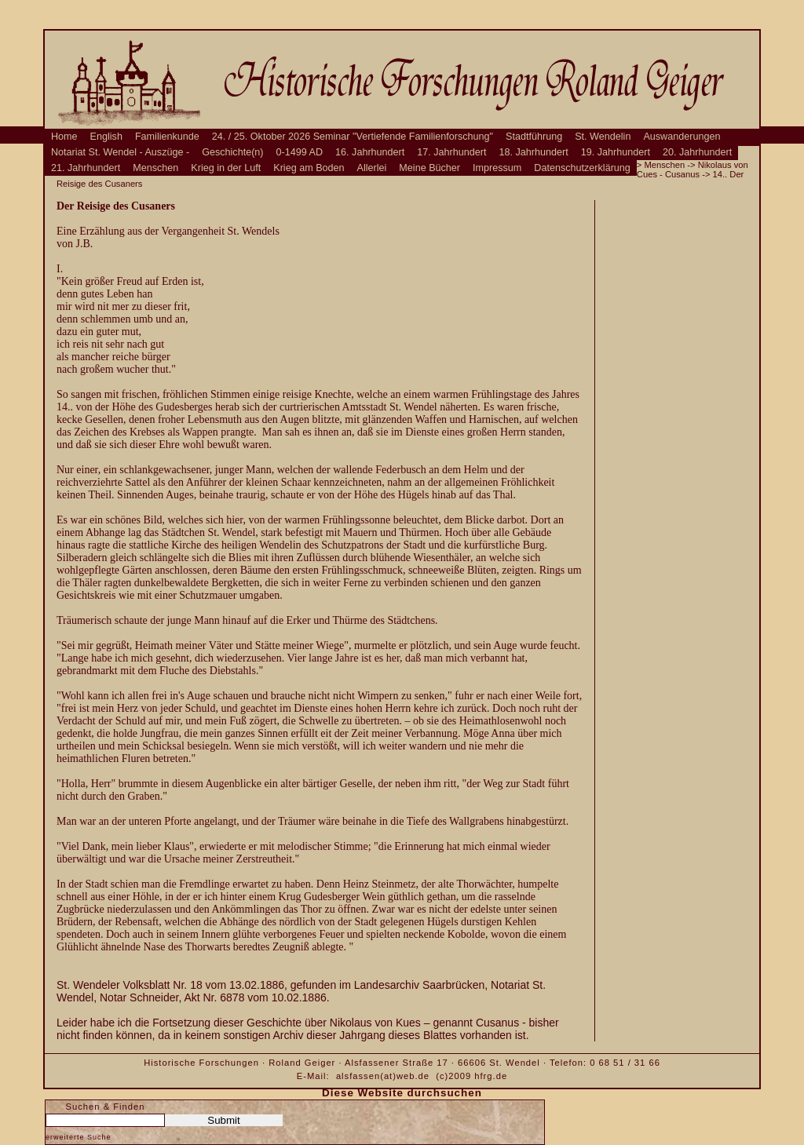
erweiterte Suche (78, 1137)
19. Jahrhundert (615, 152)
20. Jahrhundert (697, 152)
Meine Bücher (429, 167)
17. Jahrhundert (451, 152)
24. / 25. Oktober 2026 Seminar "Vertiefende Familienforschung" (352, 136)
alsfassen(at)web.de (382, 1076)
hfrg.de (490, 1076)
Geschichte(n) (232, 152)
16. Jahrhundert (369, 152)
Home (64, 136)
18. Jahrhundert (533, 152)
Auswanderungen (681, 136)
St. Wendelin (602, 136)
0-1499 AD (299, 152)
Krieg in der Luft (226, 167)
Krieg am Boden (308, 167)
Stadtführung (534, 136)
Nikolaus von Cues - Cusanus (692, 169)
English (106, 136)
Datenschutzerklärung (582, 167)
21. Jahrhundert (85, 167)
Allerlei (372, 167)
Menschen (155, 167)
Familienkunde (167, 136)
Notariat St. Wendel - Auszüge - (120, 152)
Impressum (497, 167)
